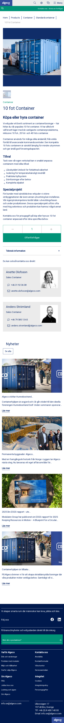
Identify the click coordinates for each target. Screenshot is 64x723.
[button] (7, 94)
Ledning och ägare (8, 690)
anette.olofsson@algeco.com (25, 291)
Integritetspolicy (41, 685)
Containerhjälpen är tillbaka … (16, 569)
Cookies (38, 681)
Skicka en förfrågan (56, 9)
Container (28, 17)
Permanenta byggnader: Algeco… (18, 454)
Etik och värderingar (9, 657)
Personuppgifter (41, 690)
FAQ (3, 681)
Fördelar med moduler (10, 661)
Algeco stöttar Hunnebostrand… (17, 396)
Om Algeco (5, 694)
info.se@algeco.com (11, 703)
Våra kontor (40, 666)
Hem (5, 17)
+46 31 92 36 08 (19, 285)
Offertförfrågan (32, 237)
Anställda (39, 657)
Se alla (8, 351)
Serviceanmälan (41, 670)
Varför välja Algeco (9, 670)
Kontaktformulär (41, 661)
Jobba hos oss (7, 685)
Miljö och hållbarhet (9, 666)
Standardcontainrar (45, 17)
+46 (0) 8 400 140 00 (49, 710)
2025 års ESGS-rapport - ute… (16, 511)
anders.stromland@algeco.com (26, 325)
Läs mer (6, 410)
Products (15, 17)
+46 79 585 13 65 (19, 319)
